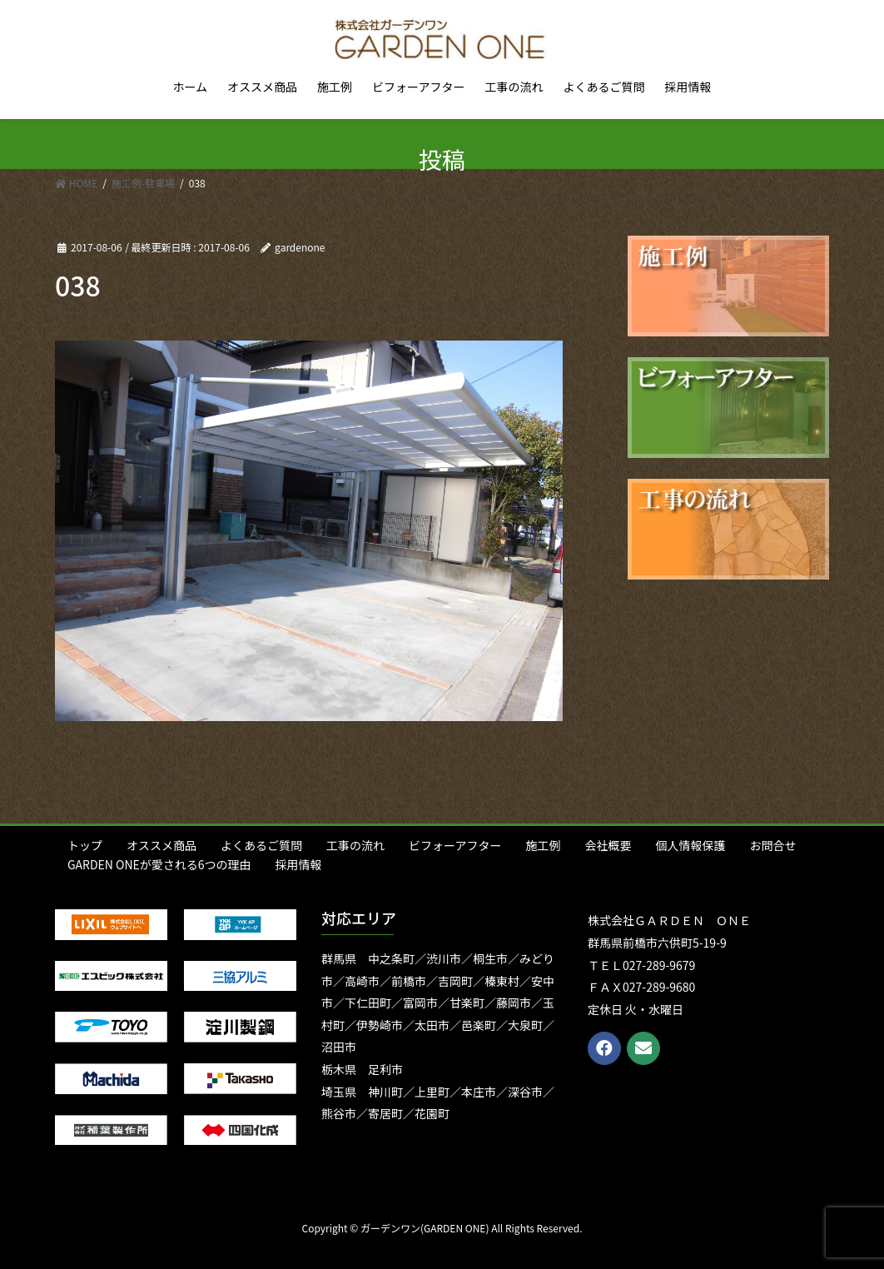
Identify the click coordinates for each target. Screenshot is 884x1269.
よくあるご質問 (261, 845)
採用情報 (299, 864)
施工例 (542, 845)
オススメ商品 (161, 845)
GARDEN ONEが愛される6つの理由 (159, 864)
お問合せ (772, 845)
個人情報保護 (690, 845)
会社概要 (607, 845)
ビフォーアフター (455, 845)
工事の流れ (355, 845)
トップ (84, 845)
